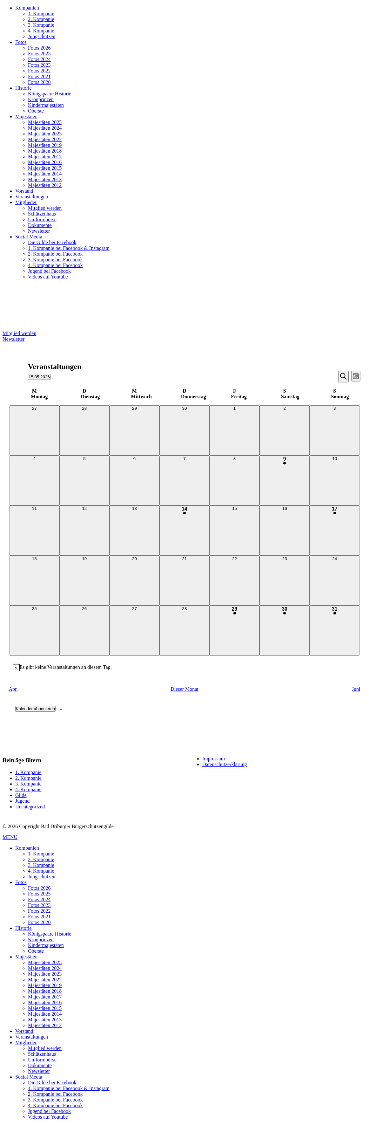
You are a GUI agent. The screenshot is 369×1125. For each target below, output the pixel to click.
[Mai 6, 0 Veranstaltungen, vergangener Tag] (135, 481)
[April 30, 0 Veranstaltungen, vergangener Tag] (184, 430)
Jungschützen (41, 36)
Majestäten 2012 (45, 185)
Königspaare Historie (49, 93)
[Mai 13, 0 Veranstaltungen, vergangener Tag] (135, 530)
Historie (23, 88)
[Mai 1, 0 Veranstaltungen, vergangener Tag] (235, 430)
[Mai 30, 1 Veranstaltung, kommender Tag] (284, 631)
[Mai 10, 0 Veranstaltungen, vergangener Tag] (335, 481)
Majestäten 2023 (45, 133)
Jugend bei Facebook (49, 271)
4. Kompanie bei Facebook (55, 265)
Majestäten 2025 (45, 122)
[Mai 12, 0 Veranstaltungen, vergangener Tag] (84, 530)
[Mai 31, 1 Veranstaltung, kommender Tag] (335, 631)
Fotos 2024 (39, 59)
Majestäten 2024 (45, 128)
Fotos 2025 (39, 53)
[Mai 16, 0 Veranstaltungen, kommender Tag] (284, 530)
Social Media (28, 236)
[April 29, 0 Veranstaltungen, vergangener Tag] (135, 430)
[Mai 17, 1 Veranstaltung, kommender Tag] (335, 530)
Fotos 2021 (39, 76)
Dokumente (40, 225)
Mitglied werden (45, 208)
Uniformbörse (42, 219)
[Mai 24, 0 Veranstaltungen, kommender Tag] (335, 581)
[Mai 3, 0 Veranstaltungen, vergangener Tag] (335, 430)
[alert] (184, 667)
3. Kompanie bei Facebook (55, 259)
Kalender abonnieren (35, 708)
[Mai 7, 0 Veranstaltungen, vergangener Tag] (184, 481)
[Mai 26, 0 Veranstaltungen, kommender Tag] (84, 631)
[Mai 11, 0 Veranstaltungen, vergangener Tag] (35, 530)
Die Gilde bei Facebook (52, 242)
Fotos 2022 (39, 70)
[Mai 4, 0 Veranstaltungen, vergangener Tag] (35, 481)
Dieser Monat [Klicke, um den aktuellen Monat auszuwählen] (184, 689)
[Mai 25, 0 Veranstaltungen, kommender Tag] (35, 631)
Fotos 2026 (39, 48)
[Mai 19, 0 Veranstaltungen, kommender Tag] (84, 581)
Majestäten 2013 (45, 179)
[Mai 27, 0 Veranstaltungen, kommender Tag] (135, 631)
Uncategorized (30, 806)
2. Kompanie (41, 19)
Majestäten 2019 (45, 145)
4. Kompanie (41, 30)
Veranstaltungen (31, 196)
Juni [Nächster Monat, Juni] (356, 689)
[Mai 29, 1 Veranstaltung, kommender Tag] (235, 631)
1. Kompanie (41, 13)
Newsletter (39, 231)
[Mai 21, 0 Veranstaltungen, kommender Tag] (184, 581)
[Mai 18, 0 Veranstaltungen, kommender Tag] (35, 581)
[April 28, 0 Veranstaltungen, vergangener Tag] (84, 430)
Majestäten (26, 116)
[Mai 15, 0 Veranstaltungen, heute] (235, 530)
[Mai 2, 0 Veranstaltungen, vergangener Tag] (284, 430)
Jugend (22, 801)
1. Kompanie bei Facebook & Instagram (69, 248)
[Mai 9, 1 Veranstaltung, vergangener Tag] (284, 481)
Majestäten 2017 (45, 156)
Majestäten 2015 (45, 168)
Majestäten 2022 (45, 139)
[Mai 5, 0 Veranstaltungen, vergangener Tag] (84, 481)
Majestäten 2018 (45, 151)
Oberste (36, 110)
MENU (10, 837)
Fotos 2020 (39, 82)
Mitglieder (26, 202)
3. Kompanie (41, 25)
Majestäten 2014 (45, 173)
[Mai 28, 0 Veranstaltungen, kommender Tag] (184, 631)
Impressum (213, 758)
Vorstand (24, 191)
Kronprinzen (41, 99)
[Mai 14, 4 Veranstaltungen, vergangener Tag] (184, 530)
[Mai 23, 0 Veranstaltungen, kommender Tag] (284, 581)
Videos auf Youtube (48, 276)
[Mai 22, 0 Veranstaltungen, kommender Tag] (235, 581)
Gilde (21, 795)
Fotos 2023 (39, 65)
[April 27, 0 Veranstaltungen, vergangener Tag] (35, 430)
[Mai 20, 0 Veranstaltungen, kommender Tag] (135, 581)
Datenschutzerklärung (224, 764)
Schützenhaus (42, 213)
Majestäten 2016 (45, 162)
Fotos (21, 42)
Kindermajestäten (46, 105)
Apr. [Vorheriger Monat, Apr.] (13, 689)
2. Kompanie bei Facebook (55, 254)
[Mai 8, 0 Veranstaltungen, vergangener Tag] (235, 481)
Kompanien (27, 7)
